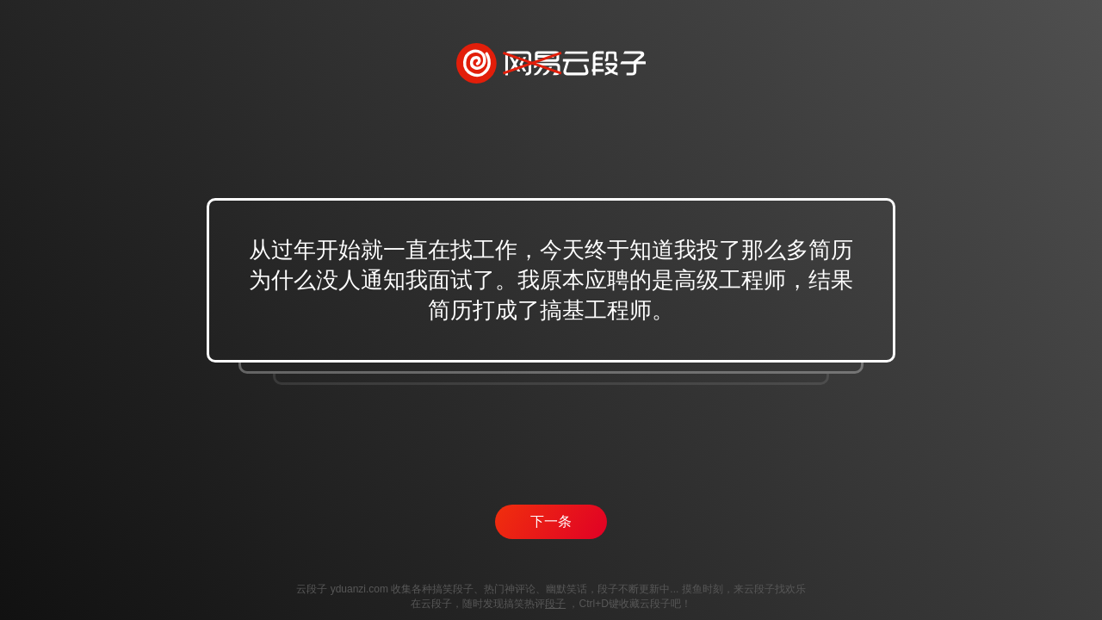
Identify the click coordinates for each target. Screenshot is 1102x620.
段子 (555, 604)
